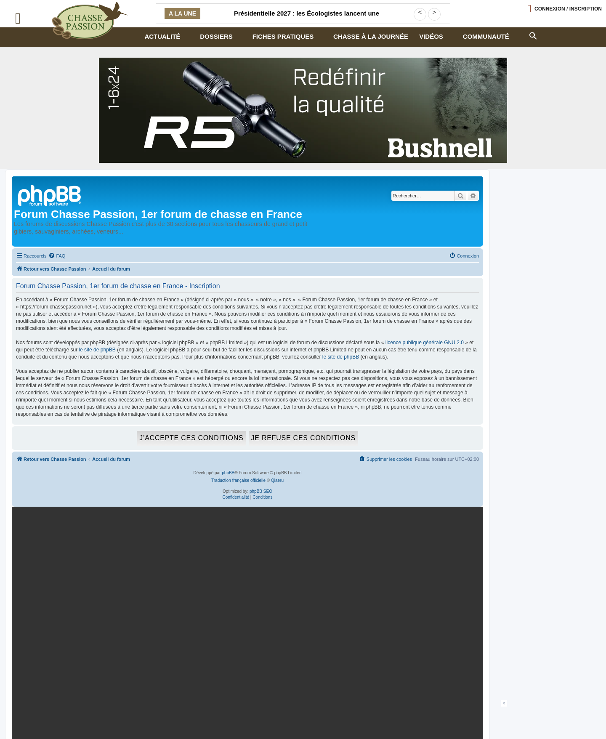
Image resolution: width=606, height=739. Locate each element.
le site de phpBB (97, 350)
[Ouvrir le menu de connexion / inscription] (564, 8)
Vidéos (431, 36)
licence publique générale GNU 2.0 (424, 343)
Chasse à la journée (370, 36)
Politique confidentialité (76, 710)
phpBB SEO (261, 491)
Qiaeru (277, 480)
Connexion (568, 9)
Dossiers (216, 36)
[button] (532, 35)
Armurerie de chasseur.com (80, 717)
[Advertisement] (303, 719)
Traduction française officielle (238, 480)
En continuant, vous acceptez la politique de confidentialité (379, 611)
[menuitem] (56, 256)
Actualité (162, 36)
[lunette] (303, 110)
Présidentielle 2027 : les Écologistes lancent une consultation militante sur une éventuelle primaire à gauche (307, 18)
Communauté (486, 36)
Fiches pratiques (283, 36)
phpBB (228, 473)
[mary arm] (246, 582)
